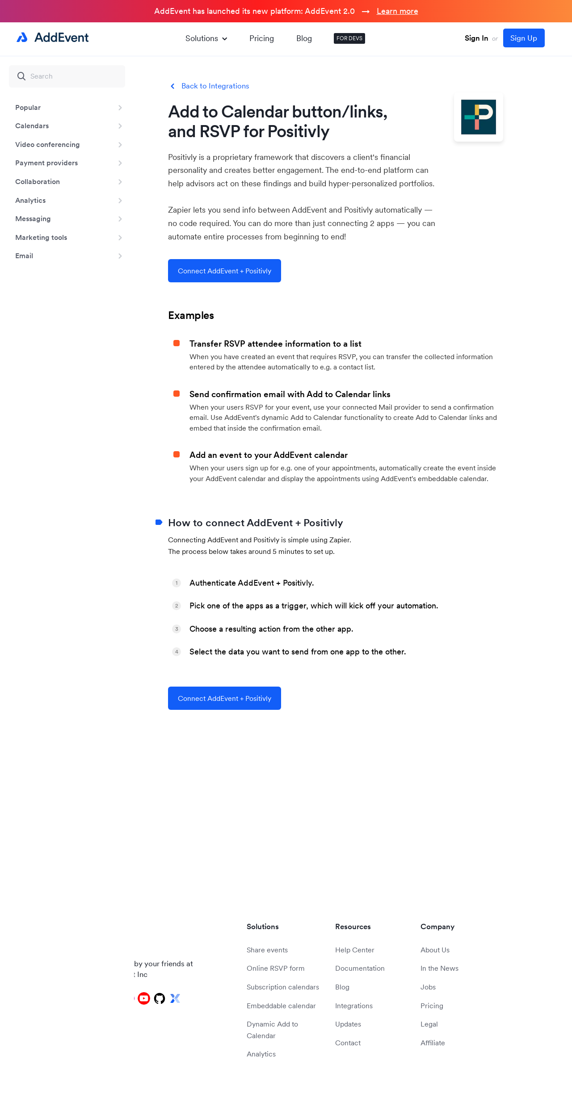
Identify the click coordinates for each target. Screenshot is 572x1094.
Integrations (354, 1005)
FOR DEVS (349, 38)
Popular (28, 107)
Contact (348, 1042)
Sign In (476, 38)
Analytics (30, 200)
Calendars (32, 125)
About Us (435, 949)
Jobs (428, 986)
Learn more (397, 11)
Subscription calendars (283, 986)
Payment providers (46, 162)
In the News (439, 968)
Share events (267, 949)
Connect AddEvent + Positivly (224, 270)
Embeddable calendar (281, 1005)
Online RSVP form (276, 968)
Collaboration (37, 181)
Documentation (360, 968)
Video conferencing (47, 144)
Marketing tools (41, 237)
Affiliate (433, 1042)
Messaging (33, 218)
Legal (429, 1023)
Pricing (261, 38)
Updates (348, 1023)
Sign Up (523, 38)
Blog (304, 38)
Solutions (206, 38)
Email (24, 255)
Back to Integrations (215, 86)
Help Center (354, 949)
